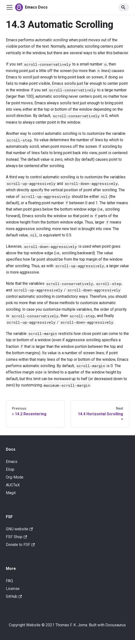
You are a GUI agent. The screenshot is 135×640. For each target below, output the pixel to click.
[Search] (123, 7)
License (13, 588)
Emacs (11, 461)
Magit (11, 493)
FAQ (9, 580)
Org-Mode (14, 477)
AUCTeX (13, 485)
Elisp (10, 469)
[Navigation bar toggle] (9, 7)
